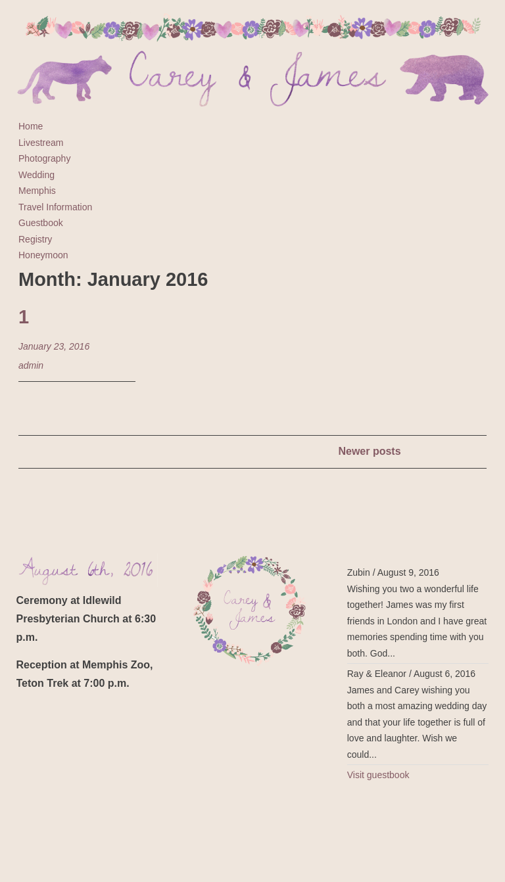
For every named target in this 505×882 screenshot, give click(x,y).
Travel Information (55, 207)
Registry (35, 239)
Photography (44, 158)
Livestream (40, 142)
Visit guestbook (378, 775)
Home (30, 126)
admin (30, 365)
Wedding (36, 175)
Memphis (37, 190)
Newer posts (369, 451)
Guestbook (40, 223)
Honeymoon (43, 255)
